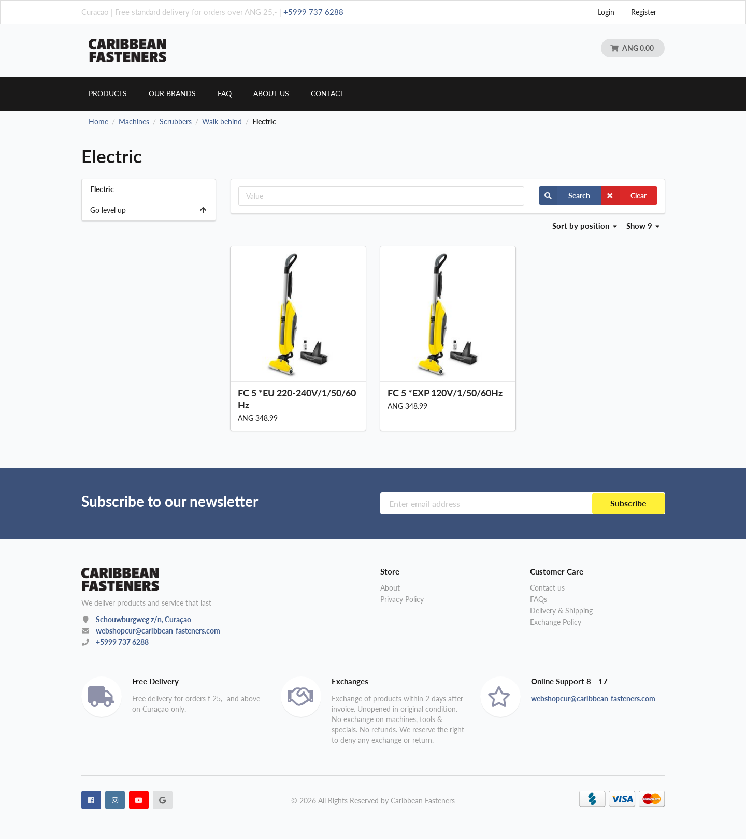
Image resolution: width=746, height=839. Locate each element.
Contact (327, 93)
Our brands (172, 93)
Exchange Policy (555, 621)
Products (108, 93)
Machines (134, 121)
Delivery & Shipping (561, 610)
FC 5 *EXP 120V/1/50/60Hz (445, 393)
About (390, 588)
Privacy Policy (402, 599)
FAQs (538, 599)
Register (643, 12)
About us (271, 93)
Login (606, 12)
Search (564, 195)
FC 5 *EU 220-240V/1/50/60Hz (297, 398)
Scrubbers (176, 121)
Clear (624, 195)
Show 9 (643, 225)
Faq (225, 93)
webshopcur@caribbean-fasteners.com (158, 630)
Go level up (149, 209)
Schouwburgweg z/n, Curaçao (143, 619)
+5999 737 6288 (313, 12)
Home (98, 121)
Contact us (547, 588)
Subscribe (628, 503)
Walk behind (222, 121)
